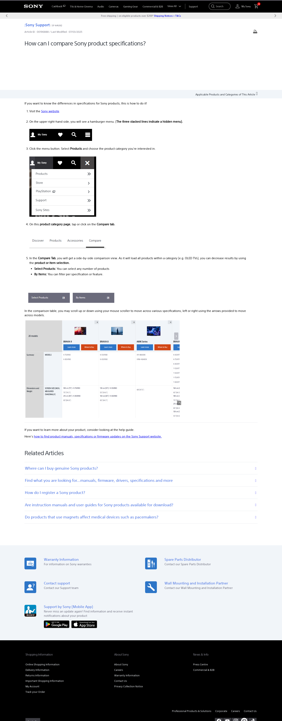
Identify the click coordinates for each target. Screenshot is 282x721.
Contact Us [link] (120, 641)
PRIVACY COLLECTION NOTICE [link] (85, 699)
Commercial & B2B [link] (203, 630)
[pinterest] (244, 681)
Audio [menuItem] (100, 6)
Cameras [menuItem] (113, 6)
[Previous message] (6, 16)
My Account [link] (32, 646)
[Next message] (275, 16)
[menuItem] (58, 6)
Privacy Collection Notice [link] (128, 646)
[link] (32, 681)
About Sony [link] (121, 624)
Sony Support (37, 25)
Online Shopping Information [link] (42, 624)
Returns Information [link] (37, 635)
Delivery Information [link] (37, 630)
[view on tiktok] (253, 681)
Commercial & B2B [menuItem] (153, 6)
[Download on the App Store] (84, 584)
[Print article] (255, 32)
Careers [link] (118, 630)
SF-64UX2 (57, 25)
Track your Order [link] (35, 652)
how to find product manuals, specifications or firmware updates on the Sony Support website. (98, 396)
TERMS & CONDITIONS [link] (36, 699)
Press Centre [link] (200, 624)
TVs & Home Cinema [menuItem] (81, 6)
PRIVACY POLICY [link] (59, 699)
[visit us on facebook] (219, 681)
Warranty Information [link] (127, 635)
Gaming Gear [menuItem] (130, 6)
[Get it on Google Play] (57, 584)
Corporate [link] (221, 671)
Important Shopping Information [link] (44, 641)
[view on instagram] (236, 681)
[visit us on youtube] (227, 681)
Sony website (50, 71)
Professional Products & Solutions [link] (191, 671)
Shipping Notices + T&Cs (167, 15)
